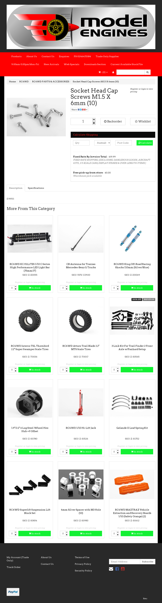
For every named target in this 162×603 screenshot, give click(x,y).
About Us (31, 56)
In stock (34, 288)
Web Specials (71, 64)
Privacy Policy (83, 564)
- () (103, 72)
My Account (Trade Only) (18, 559)
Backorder (113, 121)
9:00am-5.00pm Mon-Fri (25, 64)
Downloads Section (95, 64)
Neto (145, 598)
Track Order (14, 567)
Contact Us (48, 56)
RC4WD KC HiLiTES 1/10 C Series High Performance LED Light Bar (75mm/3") (30, 267)
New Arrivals (51, 64)
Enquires (64, 56)
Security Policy (83, 570)
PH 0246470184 (82, 56)
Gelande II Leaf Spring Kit (132, 428)
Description (15, 188)
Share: (79, 109)
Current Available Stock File (127, 64)
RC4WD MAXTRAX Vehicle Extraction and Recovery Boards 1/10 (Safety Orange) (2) (132, 513)
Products (16, 56)
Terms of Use (82, 557)
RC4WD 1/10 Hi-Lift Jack (81, 428)
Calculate (145, 143)
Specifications (36, 188)
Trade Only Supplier (107, 56)
